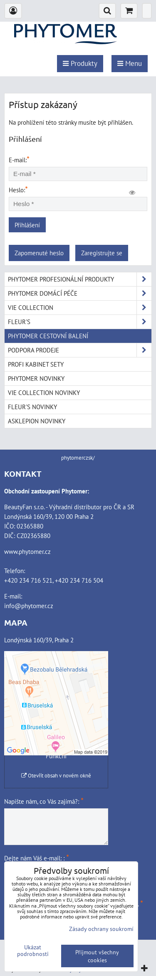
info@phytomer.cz (28, 605)
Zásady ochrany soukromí (101, 929)
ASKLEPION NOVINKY (36, 421)
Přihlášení (27, 225)
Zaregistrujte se (101, 253)
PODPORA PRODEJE (79, 350)
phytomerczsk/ (78, 457)
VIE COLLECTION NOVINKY (44, 392)
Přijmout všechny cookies (97, 956)
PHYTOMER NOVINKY (36, 378)
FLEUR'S (79, 322)
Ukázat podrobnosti (33, 950)
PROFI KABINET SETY (36, 364)
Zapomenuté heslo (39, 253)
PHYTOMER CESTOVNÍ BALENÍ (48, 336)
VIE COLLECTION (79, 307)
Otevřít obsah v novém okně (56, 775)
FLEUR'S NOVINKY (32, 406)
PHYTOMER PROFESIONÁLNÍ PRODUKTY (79, 279)
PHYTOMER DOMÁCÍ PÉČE (79, 293)
